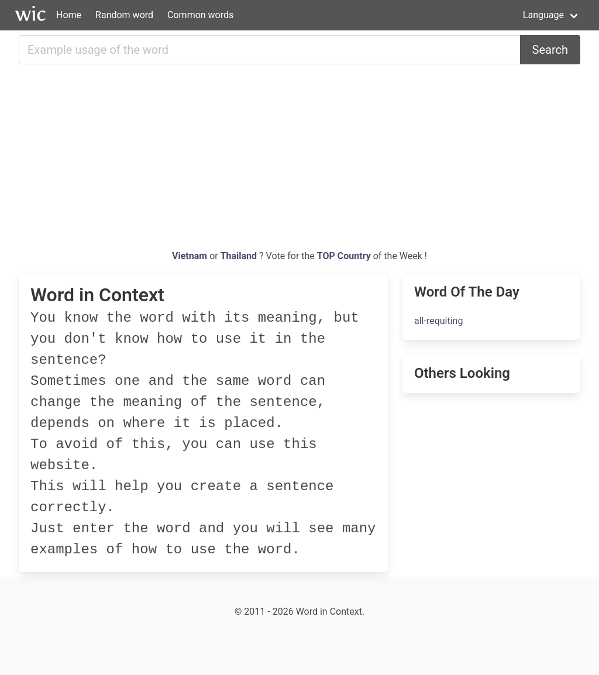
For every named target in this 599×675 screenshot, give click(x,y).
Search (550, 50)
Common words (200, 14)
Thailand (240, 255)
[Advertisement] (299, 161)
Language (543, 14)
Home (68, 14)
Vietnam (190, 255)
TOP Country (344, 255)
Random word (124, 14)
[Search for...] (270, 49)
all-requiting (438, 320)
